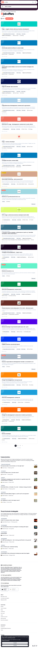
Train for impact (3, 608)
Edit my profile (3, 618)
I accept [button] (15, 642)
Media (2, 609)
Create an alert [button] (9, 18)
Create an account (4, 616)
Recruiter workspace (4, 620)
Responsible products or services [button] (8, 72)
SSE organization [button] (5, 129)
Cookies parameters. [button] (6, 640)
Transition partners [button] (6, 219)
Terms (2, 630)
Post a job (2, 613)
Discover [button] (33, 204)
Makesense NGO (4, 599)
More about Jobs (4, 596)
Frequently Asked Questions (6, 628)
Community (3, 611)
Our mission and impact (5, 598)
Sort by (4, 16)
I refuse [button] (15, 645)
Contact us (3, 626)
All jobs (2, 606)
